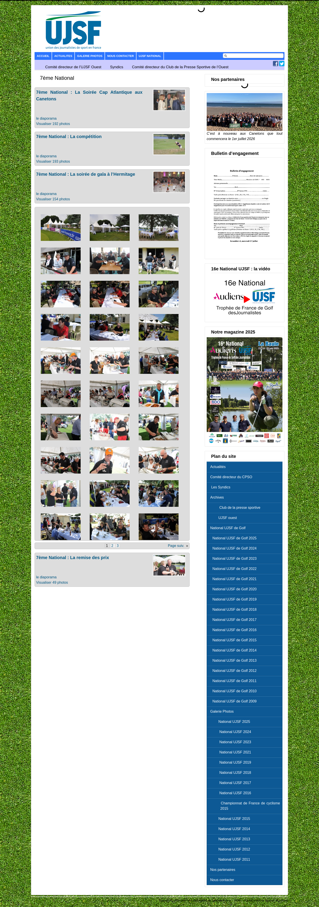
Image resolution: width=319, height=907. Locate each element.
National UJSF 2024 (231, 732)
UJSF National (150, 56)
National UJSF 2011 (231, 859)
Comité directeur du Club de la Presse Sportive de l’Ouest (180, 67)
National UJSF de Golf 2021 (234, 579)
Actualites (63, 56)
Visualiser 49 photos (52, 582)
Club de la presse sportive (236, 507)
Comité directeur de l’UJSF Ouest (73, 67)
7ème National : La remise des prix (72, 557)
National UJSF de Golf (227, 528)
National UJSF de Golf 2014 (234, 650)
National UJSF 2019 (231, 762)
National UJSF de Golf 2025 (234, 538)
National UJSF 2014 (231, 829)
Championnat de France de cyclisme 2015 (246, 805)
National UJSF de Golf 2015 (234, 640)
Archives (217, 497)
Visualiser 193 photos (53, 161)
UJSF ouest (224, 518)
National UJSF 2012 (231, 849)
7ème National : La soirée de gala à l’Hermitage (85, 174)
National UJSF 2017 (231, 783)
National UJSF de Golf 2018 (234, 609)
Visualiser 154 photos (53, 199)
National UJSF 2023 (231, 742)
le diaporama (46, 118)
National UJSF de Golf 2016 (234, 630)
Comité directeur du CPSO (231, 477)
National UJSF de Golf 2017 (234, 620)
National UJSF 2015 (231, 819)
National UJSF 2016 (231, 793)
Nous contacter (120, 56)
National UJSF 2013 (231, 839)
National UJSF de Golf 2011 (234, 681)
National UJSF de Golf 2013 (234, 660)
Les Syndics (220, 487)
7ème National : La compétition (69, 136)
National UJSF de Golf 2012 (234, 671)
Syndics (116, 67)
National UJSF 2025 (231, 722)
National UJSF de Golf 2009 (234, 701)
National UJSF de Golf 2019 (234, 599)
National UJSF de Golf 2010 (234, 691)
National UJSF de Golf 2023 (234, 558)
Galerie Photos (89, 56)
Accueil (43, 56)
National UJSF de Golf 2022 (234, 569)
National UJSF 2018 (231, 772)
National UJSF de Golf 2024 (234, 548)
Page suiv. (176, 546)
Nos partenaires (222, 870)
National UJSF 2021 (231, 752)
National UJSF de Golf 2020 (234, 589)
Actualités (218, 467)
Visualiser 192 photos (53, 124)
